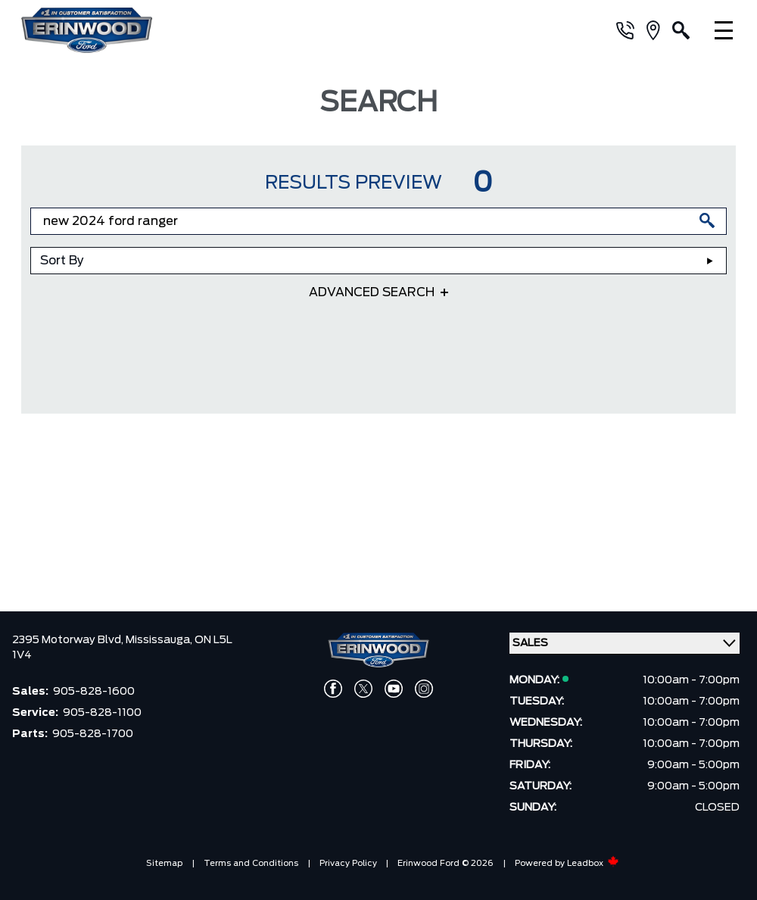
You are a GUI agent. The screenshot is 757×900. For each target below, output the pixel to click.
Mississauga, (160, 640)
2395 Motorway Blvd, (69, 640)
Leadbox (593, 863)
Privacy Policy (348, 863)
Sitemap (164, 863)
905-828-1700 (92, 734)
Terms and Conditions (251, 863)
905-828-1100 (102, 713)
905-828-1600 (94, 691)
